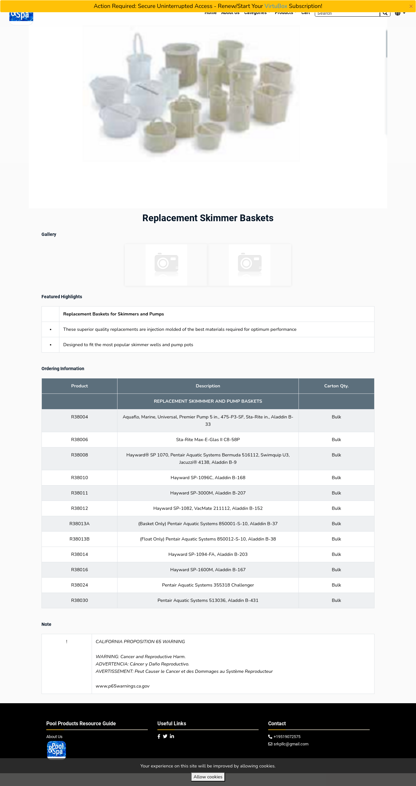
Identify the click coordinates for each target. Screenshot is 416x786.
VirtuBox (275, 6)
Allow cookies (207, 777)
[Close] (411, 6)
